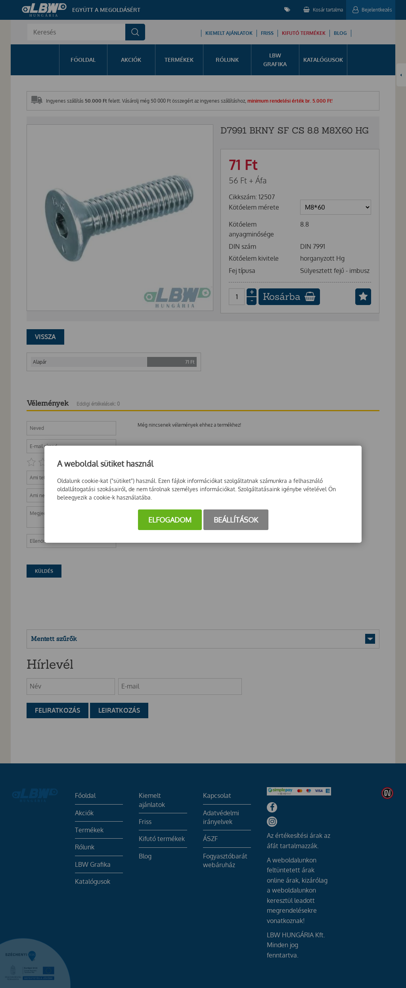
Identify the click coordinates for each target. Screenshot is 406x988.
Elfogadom (170, 519)
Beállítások (236, 519)
